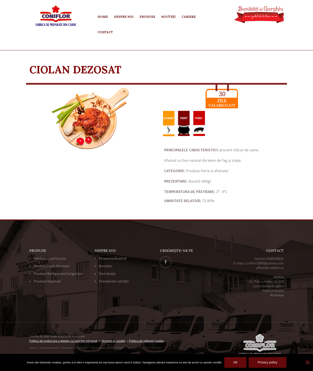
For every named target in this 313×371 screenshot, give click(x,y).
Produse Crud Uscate (50, 258)
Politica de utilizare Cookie (146, 341)
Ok (235, 362)
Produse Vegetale (47, 282)
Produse (147, 17)
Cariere (189, 17)
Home (103, 17)
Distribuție (107, 274)
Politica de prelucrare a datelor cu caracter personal (63, 341)
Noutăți (168, 17)
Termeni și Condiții (113, 341)
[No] (307, 362)
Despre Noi (123, 17)
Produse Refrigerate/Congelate (58, 274)
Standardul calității (114, 282)
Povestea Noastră (113, 258)
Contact (105, 32)
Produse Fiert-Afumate (52, 266)
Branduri (105, 266)
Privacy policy (268, 362)
